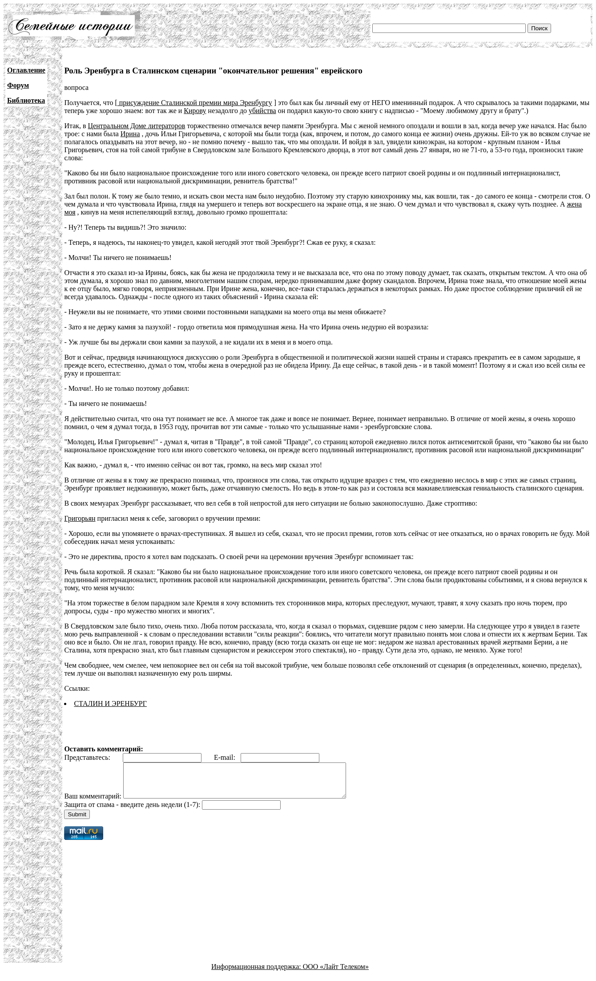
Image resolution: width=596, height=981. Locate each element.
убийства (262, 110)
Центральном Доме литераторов (136, 126)
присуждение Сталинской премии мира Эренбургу (194, 102)
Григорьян (79, 518)
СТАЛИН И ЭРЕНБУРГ (110, 703)
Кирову (195, 110)
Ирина (130, 134)
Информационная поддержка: (257, 973)
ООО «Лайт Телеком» (336, 973)
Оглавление (26, 70)
